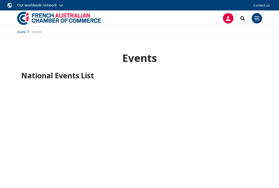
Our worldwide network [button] (37, 5)
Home (21, 32)
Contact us (261, 5)
